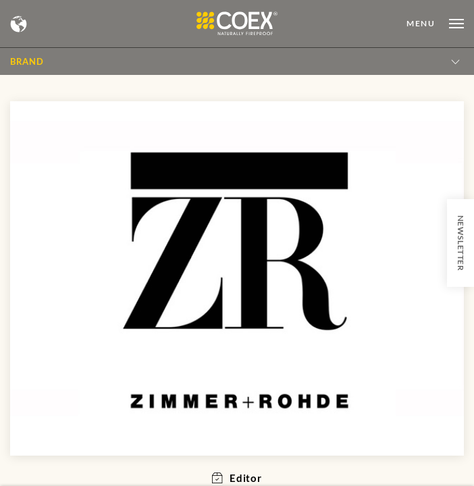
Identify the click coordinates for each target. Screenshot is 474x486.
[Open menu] (435, 23)
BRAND (26, 61)
